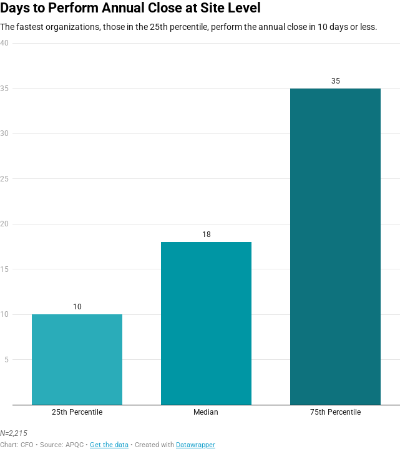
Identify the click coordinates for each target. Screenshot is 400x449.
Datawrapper (195, 445)
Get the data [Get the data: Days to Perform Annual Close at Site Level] (109, 445)
